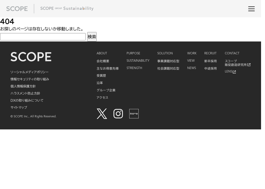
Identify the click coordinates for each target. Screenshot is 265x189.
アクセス (102, 97)
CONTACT (232, 53)
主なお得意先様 (108, 68)
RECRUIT (210, 53)
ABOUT (102, 53)
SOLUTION (165, 53)
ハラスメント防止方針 (25, 93)
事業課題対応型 (168, 61)
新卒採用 (210, 61)
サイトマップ (19, 107)
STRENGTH (134, 68)
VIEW (191, 60)
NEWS (191, 68)
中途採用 (210, 68)
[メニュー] (251, 8)
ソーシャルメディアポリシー (30, 72)
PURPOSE (133, 53)
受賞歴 (101, 75)
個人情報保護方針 (23, 86)
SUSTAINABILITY (138, 60)
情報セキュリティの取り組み (30, 79)
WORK (191, 53)
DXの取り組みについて (27, 100)
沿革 (100, 82)
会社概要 (103, 61)
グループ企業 (106, 90)
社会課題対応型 (168, 68)
